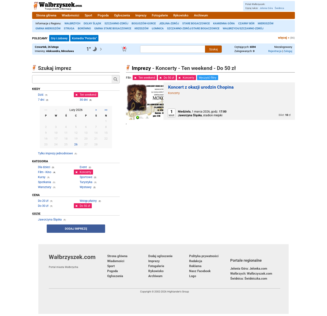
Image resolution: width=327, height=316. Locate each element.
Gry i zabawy (59, 38)
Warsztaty (44, 187)
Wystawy (86, 187)
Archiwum (201, 15)
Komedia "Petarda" (84, 38)
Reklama (195, 266)
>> (105, 110)
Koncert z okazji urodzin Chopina (201, 87)
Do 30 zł (43, 205)
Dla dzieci (44, 167)
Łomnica (158, 28)
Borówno (84, 28)
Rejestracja (275, 51)
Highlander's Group (178, 291)
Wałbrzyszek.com (78, 261)
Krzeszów (141, 28)
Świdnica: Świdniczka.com (248, 278)
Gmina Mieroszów (47, 28)
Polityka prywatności (204, 256)
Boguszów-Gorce (144, 23)
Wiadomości (70, 15)
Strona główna (46, 15)
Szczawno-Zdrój (116, 23)
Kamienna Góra (224, 23)
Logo (192, 276)
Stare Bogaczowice (196, 23)
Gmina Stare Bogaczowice (112, 28)
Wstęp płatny (88, 200)
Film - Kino (44, 172)
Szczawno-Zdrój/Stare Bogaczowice (193, 28)
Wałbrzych (72, 23)
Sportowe (86, 177)
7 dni (41, 99)
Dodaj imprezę (76, 228)
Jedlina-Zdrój (169, 23)
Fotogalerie (160, 15)
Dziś (40, 94)
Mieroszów (265, 23)
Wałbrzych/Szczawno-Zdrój (243, 28)
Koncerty (174, 93)
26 (76, 144)
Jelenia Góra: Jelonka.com (248, 268)
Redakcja (195, 261)
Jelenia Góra (266, 8)
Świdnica (279, 8)
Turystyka (86, 182)
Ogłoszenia (122, 15)
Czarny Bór (246, 23)
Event (83, 167)
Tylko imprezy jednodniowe (55, 153)
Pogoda (103, 15)
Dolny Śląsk (92, 23)
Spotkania (44, 182)
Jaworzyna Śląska (50, 219)
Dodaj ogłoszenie (160, 256)
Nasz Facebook (200, 271)
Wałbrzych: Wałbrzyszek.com (251, 273)
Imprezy (140, 15)
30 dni (84, 99)
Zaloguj (287, 51)
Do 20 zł (43, 200)
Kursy (41, 177)
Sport (88, 15)
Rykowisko (181, 15)
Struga (69, 28)
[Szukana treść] (172, 49)
